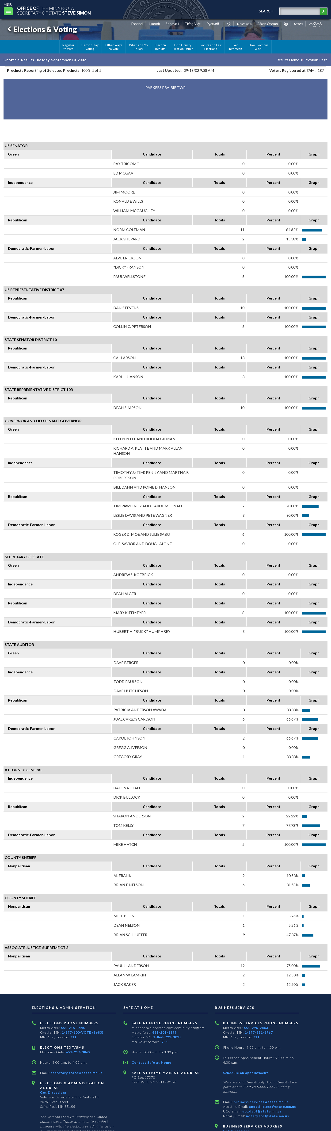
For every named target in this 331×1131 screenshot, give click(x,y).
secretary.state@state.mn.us (76, 1073)
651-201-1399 (164, 1032)
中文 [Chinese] (228, 24)
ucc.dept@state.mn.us (261, 1111)
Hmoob (154, 24)
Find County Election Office (183, 47)
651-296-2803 (256, 1028)
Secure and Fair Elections (211, 47)
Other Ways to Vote (113, 47)
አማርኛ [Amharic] (298, 24)
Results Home (288, 59)
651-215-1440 (73, 1028)
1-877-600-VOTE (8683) (82, 1032)
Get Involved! (235, 47)
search (266, 11)
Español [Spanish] (137, 24)
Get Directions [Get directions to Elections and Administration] (53, 1092)
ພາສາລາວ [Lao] (244, 24)
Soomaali (172, 24)
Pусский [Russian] (212, 24)
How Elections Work (258, 47)
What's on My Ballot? (138, 47)
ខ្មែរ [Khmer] (286, 24)
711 (73, 1037)
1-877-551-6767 (259, 1032)
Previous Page (315, 59)
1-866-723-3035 (167, 1037)
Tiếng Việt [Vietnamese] (193, 24)
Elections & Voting (41, 29)
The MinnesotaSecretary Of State (54, 10)
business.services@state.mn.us (261, 1102)
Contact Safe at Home (151, 1062)
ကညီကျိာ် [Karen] (315, 24)
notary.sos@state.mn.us (267, 1116)
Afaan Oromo (267, 24)
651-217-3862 (78, 1052)
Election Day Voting (90, 47)
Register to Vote (68, 47)
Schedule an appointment (245, 1073)
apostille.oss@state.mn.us (272, 1106)
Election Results (160, 47)
